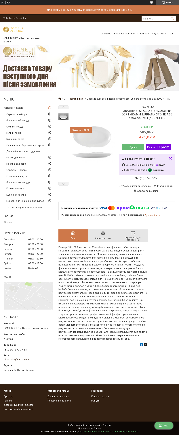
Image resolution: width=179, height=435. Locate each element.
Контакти (8, 400)
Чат (164, 425)
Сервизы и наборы (16, 170)
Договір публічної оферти (18, 404)
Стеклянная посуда (17, 176)
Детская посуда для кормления (24, 207)
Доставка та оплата (58, 396)
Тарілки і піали (76, 98)
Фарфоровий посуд (17, 120)
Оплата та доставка (153, 33)
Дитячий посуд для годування (23, 151)
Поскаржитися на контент (96, 431)
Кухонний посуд (15, 139)
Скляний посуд (14, 126)
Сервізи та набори (16, 114)
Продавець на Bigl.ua (89, 428)
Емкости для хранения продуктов (25, 200)
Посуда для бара (16, 163)
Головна (105, 33)
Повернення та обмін (59, 400)
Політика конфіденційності (18, 409)
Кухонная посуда (16, 194)
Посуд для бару (15, 157)
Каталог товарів (124, 33)
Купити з (158, 147)
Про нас (8, 216)
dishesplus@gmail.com (16, 359)
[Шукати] (172, 18)
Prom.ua (107, 425)
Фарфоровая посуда (18, 182)
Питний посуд (14, 132)
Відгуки (8, 222)
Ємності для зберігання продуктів (25, 145)
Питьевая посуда (15, 188)
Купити (133, 147)
